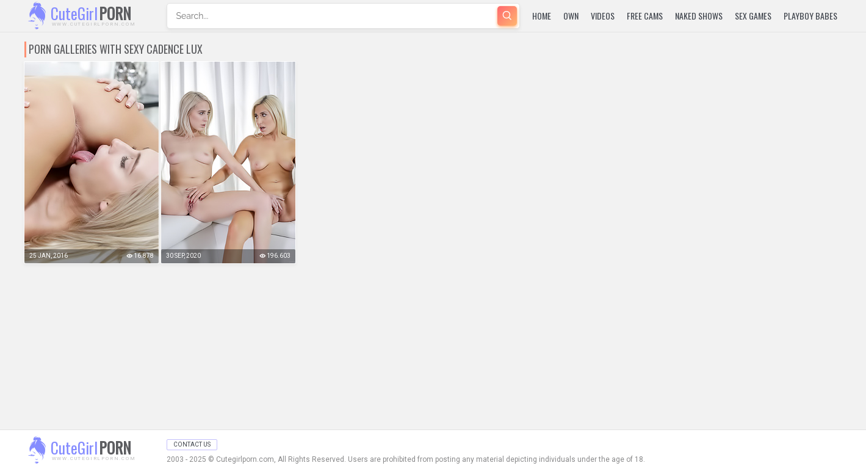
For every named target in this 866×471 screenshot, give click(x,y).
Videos (603, 15)
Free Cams (645, 15)
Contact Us (192, 444)
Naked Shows (699, 15)
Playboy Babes (810, 15)
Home (541, 15)
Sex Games (753, 15)
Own (571, 15)
